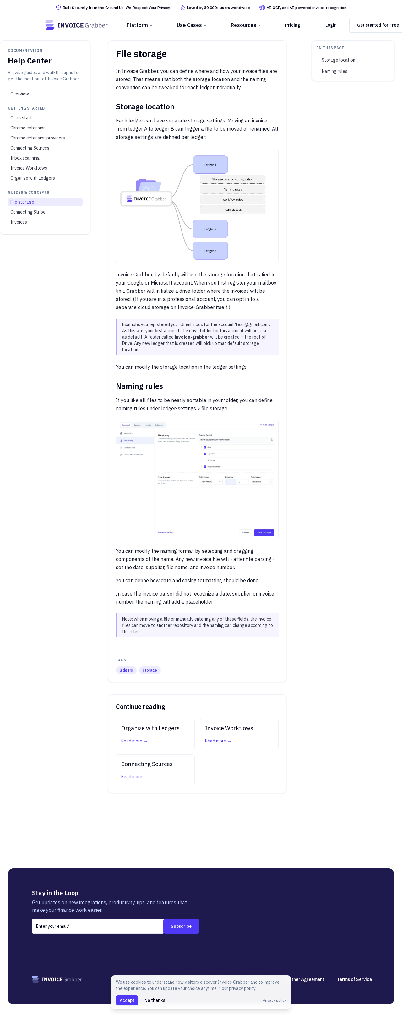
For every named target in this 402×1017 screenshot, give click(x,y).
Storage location (338, 60)
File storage (22, 202)
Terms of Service (354, 979)
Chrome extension (28, 128)
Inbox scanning (25, 158)
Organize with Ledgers (32, 178)
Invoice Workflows (28, 168)
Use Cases (192, 25)
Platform (140, 25)
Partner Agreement (304, 979)
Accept (127, 1000)
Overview (19, 94)
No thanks (154, 1000)
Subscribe (181, 926)
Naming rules (334, 71)
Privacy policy (274, 1000)
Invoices (18, 222)
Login (331, 25)
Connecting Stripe (28, 212)
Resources (246, 25)
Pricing (292, 25)
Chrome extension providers (37, 138)
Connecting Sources (29, 148)
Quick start (21, 118)
